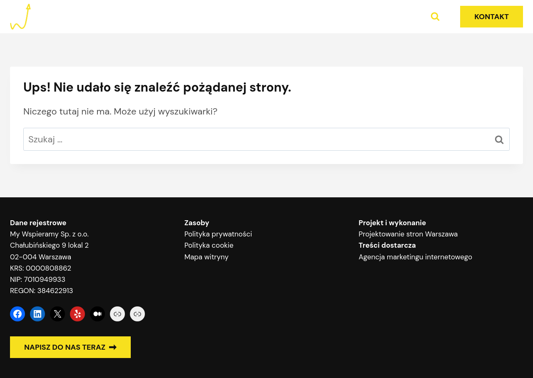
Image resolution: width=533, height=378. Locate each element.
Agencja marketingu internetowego (415, 256)
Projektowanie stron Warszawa (408, 234)
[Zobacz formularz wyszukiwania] (435, 16)
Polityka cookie (209, 245)
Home (337, 17)
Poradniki (391, 17)
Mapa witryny (206, 256)
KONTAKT (491, 17)
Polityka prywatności (218, 234)
